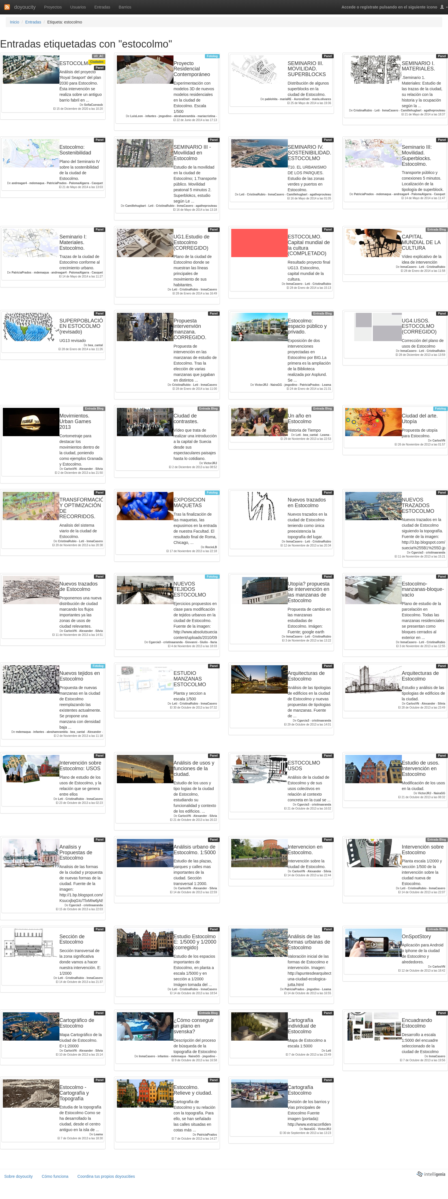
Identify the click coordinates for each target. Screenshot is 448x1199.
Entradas (102, 7)
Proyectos (53, 7)
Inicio (14, 22)
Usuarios (78, 7)
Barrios (125, 7)
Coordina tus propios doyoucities (106, 1176)
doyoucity (25, 7)
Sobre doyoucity (18, 1176)
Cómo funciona (55, 1176)
